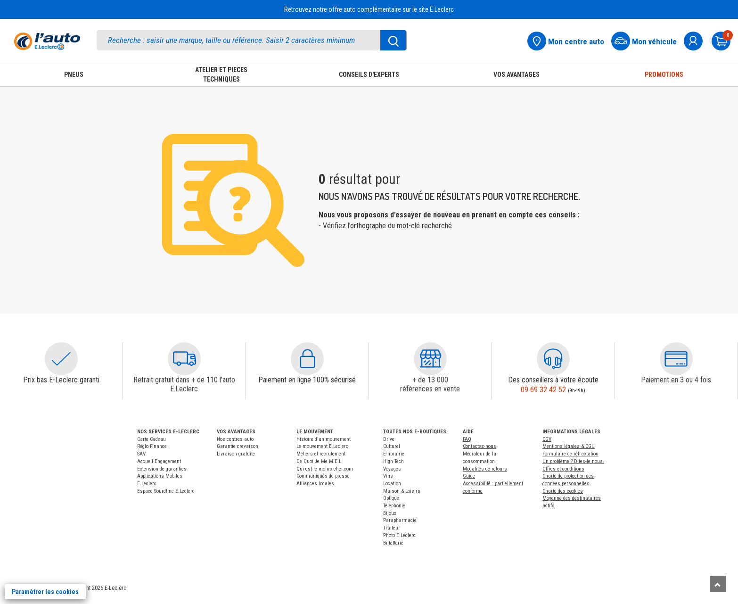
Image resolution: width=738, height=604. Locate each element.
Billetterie (393, 543)
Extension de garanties (162, 469)
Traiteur (391, 528)
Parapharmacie (400, 520)
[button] (61, 358)
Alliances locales (315, 483)
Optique (391, 498)
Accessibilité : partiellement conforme (493, 487)
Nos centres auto (235, 439)
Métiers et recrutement (320, 454)
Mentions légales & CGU (568, 446)
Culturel (391, 446)
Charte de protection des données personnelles (568, 480)
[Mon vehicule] (646, 39)
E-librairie (393, 454)
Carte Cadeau (151, 439)
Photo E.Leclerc (399, 535)
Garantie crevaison (237, 446)
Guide (469, 476)
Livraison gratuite (236, 454)
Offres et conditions (563, 469)
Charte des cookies (562, 491)
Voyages (392, 469)
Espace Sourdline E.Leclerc (166, 491)
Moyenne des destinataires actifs (571, 502)
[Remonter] (718, 584)
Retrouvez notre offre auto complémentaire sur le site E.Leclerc (369, 9)
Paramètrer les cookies (45, 592)
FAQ (467, 439)
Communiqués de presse (323, 476)
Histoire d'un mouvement (323, 439)
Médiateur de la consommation (479, 457)
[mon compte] (697, 39)
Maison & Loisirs (401, 491)
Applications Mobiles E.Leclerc (159, 480)
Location (392, 483)
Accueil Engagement (159, 461)
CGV (546, 439)
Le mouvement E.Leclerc (322, 446)
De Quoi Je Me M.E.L (318, 461)
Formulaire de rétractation (570, 454)
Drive (388, 439)
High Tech (393, 461)
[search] (252, 40)
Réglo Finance (152, 446)
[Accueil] (47, 41)
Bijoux (389, 513)
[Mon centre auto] (568, 39)
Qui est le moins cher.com (324, 469)
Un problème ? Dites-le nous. (573, 461)
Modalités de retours (485, 469)
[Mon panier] (725, 39)
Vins (388, 476)
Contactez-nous (479, 446)
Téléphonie (394, 506)
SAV (141, 454)
